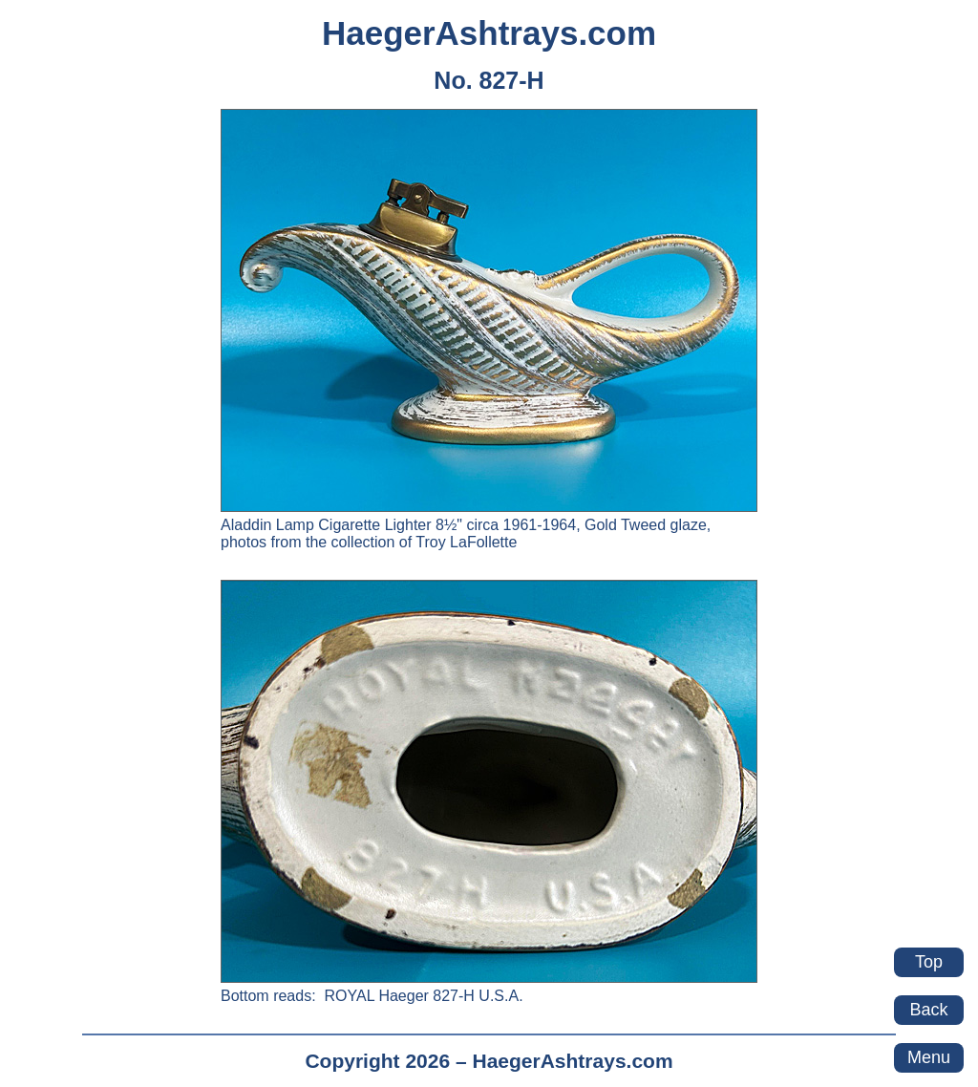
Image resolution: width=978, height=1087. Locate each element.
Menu (928, 1057)
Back (928, 1009)
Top (929, 961)
